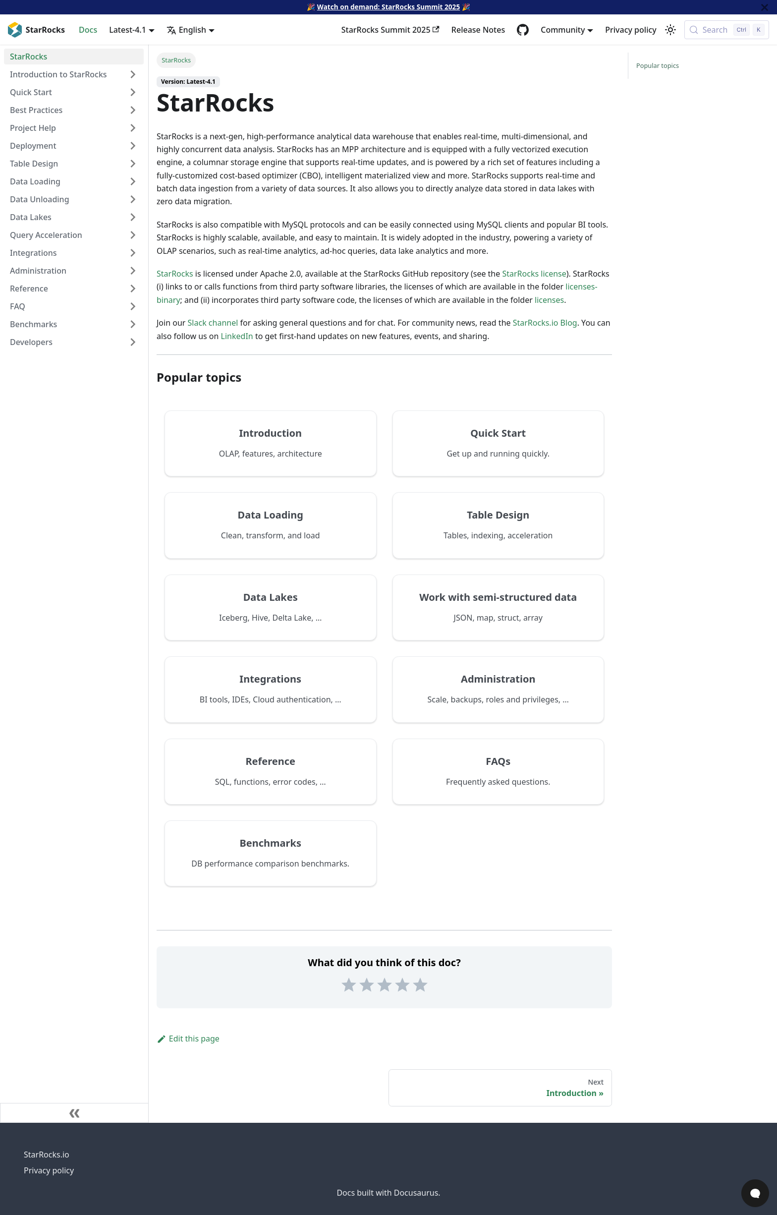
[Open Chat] (755, 1193)
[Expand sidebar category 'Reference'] (133, 288)
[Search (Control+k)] (726, 29)
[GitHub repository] (523, 30)
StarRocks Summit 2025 (390, 29)
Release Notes (478, 29)
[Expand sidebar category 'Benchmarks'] (133, 324)
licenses (549, 299)
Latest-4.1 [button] (127, 29)
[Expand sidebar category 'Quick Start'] (133, 92)
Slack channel (213, 322)
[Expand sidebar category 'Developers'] (133, 342)
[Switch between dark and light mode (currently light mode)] (670, 30)
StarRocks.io (46, 1154)
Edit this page (188, 1038)
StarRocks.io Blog (545, 322)
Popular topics (657, 65)
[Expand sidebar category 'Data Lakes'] (133, 217)
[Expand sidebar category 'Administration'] (133, 271)
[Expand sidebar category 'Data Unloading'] (133, 199)
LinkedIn (237, 336)
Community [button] (563, 29)
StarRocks (175, 273)
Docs (88, 29)
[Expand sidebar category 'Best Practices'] (133, 110)
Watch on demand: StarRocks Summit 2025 (388, 6)
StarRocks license (534, 273)
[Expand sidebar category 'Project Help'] (133, 128)
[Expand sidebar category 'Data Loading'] (133, 181)
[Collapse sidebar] (74, 1113)
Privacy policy (631, 29)
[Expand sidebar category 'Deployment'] (133, 146)
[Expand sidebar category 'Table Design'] (133, 164)
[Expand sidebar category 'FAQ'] (133, 306)
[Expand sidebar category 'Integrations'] (133, 253)
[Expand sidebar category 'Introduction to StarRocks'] (133, 74)
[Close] (764, 7)
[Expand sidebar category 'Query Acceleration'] (133, 235)
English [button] (186, 29)
